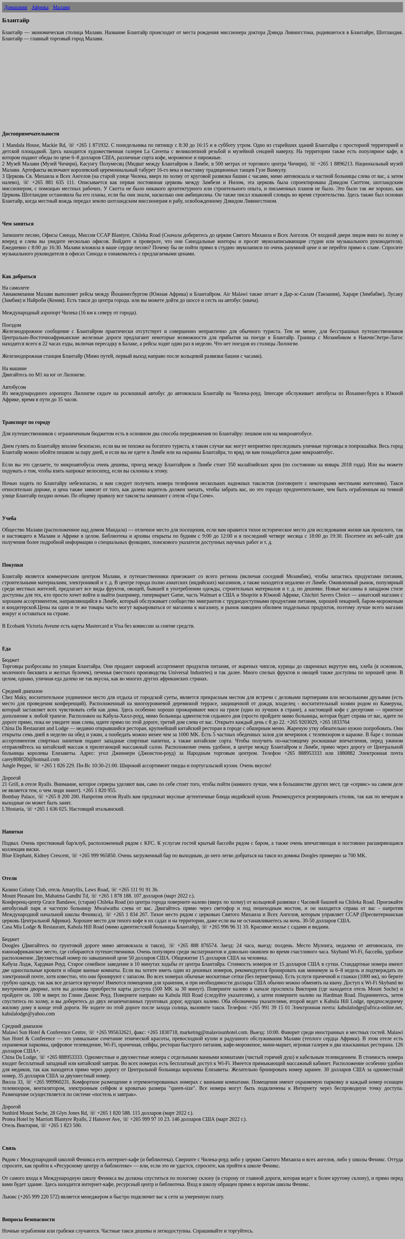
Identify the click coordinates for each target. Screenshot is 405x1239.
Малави (61, 7)
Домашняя (15, 7)
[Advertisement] (157, 89)
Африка (40, 7)
